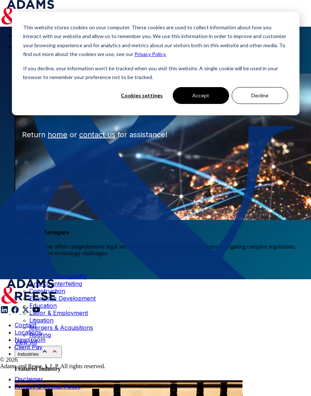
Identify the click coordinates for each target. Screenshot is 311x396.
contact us (97, 134)
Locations (28, 332)
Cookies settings (142, 95)
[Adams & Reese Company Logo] (29, 291)
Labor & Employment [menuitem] (58, 313)
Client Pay (28, 347)
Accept (200, 95)
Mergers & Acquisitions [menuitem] (61, 327)
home (57, 134)
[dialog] (155, 63)
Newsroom (30, 339)
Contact (25, 325)
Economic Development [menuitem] (62, 298)
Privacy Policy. (150, 54)
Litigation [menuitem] (41, 320)
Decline (260, 95)
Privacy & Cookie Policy (48, 386)
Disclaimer (29, 379)
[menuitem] (38, 352)
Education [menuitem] (43, 305)
